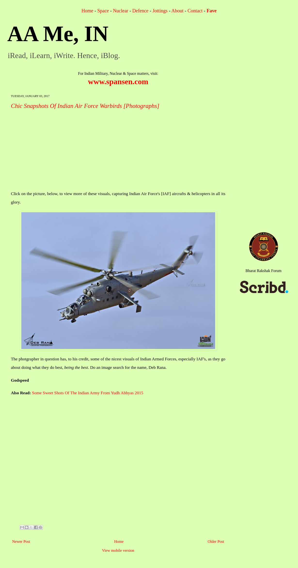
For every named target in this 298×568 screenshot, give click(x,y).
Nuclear (120, 10)
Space (103, 10)
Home (87, 10)
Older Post (216, 541)
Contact (195, 10)
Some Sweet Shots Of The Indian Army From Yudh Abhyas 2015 (87, 392)
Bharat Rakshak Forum (263, 271)
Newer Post (21, 541)
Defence (140, 10)
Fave (212, 10)
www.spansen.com (118, 81)
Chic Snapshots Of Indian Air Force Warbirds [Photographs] (85, 106)
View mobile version (118, 550)
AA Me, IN (57, 34)
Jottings (159, 10)
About (177, 10)
